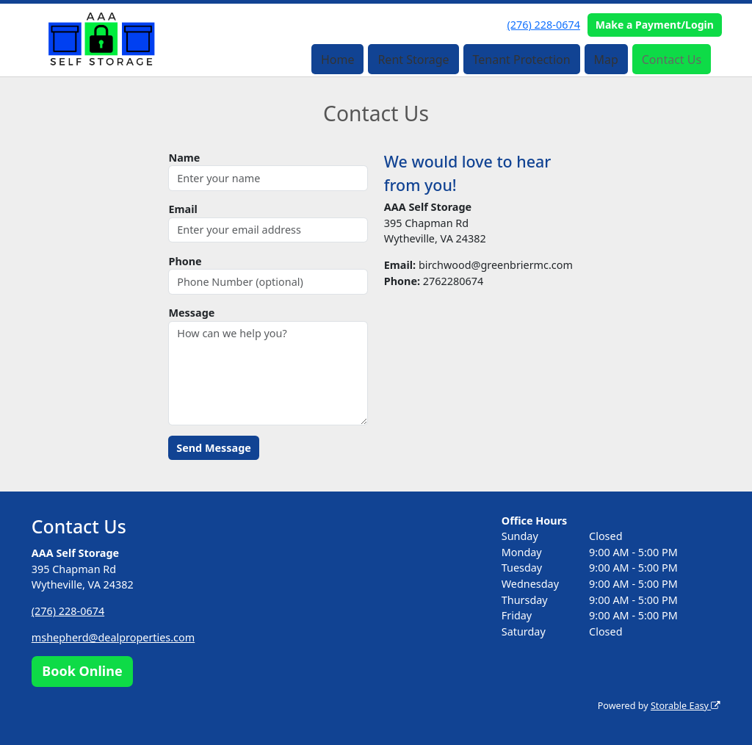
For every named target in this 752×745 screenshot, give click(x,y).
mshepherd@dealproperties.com (113, 637)
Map (605, 59)
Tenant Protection (521, 59)
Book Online (82, 671)
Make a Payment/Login (655, 25)
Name (184, 158)
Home (338, 59)
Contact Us (671, 59)
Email (182, 209)
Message (191, 313)
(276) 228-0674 (543, 25)
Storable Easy (685, 705)
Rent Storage (413, 59)
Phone (184, 261)
